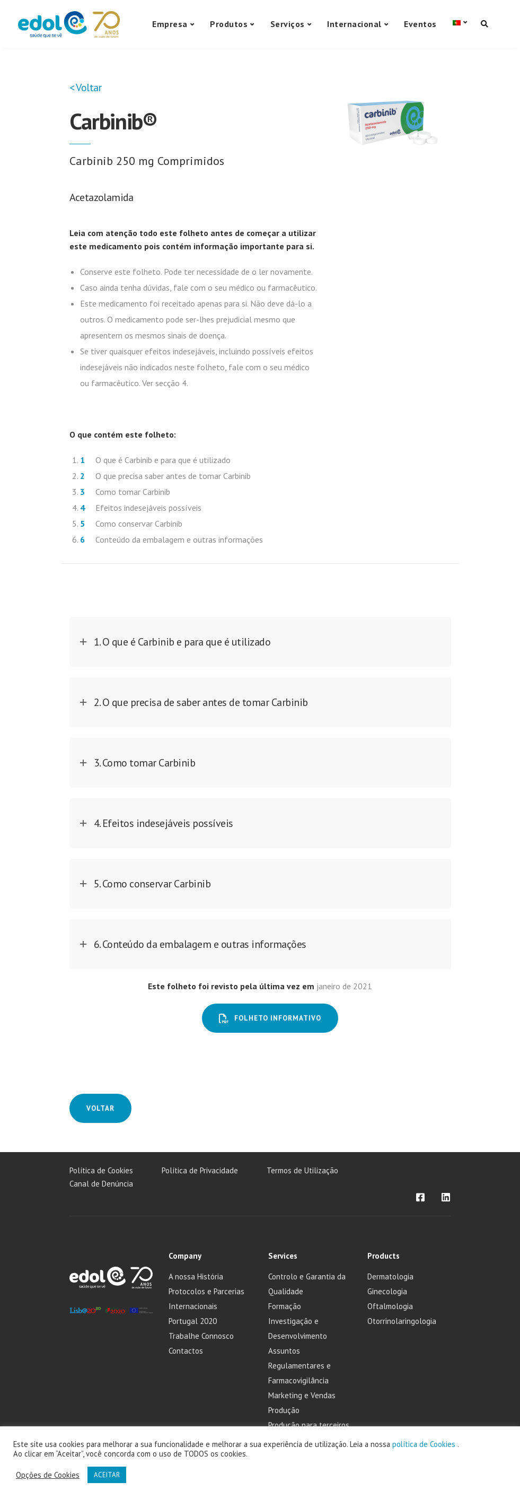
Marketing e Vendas (302, 1395)
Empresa (170, 24)
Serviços (287, 24)
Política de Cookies (101, 1170)
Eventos (420, 24)
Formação (284, 1306)
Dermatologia (390, 1276)
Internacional (354, 24)
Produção (283, 1410)
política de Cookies (424, 1444)
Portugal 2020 (193, 1321)
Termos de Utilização (302, 1170)
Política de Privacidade (200, 1170)
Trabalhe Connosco (201, 1336)
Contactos (186, 1351)
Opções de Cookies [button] (48, 1475)
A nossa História (196, 1276)
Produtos (229, 24)
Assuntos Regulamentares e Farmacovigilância (299, 1365)
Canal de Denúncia (101, 1184)
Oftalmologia (390, 1306)
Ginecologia (387, 1291)
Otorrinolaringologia (401, 1321)
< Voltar (85, 87)
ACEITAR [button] (107, 1474)
